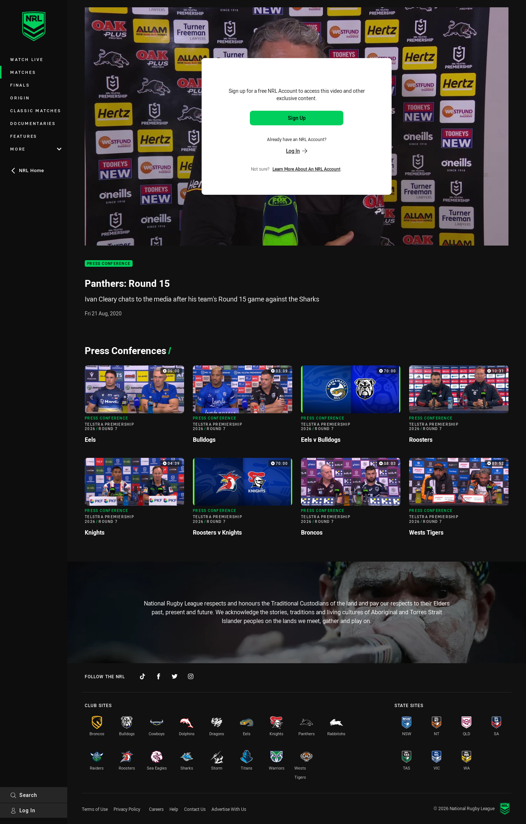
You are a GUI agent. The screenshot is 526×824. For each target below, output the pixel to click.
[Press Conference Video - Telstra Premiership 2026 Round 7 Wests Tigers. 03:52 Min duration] (458, 500)
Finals (20, 85)
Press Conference (108, 263)
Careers (156, 809)
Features (23, 136)
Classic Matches (35, 110)
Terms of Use (95, 809)
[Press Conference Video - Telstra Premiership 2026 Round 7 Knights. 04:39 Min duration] (134, 500)
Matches (23, 72)
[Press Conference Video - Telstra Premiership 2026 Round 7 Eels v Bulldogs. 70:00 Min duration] (350, 407)
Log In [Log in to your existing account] (296, 150)
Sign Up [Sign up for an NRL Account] (297, 117)
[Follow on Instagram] (191, 676)
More (35, 149)
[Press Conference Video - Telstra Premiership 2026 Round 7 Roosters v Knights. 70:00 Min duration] (242, 500)
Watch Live (26, 59)
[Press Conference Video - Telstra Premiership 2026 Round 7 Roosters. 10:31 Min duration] (458, 407)
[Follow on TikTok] (142, 676)
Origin (20, 97)
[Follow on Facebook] (158, 676)
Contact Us (195, 809)
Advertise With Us (228, 809)
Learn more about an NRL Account (306, 168)
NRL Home (27, 170)
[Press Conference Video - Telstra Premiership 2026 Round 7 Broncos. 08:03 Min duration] (350, 500)
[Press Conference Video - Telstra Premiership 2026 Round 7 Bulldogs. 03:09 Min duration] (242, 407)
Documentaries (33, 123)
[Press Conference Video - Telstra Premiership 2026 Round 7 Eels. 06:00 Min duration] (134, 407)
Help (173, 809)
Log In (22, 810)
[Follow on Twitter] (175, 676)
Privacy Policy (127, 809)
